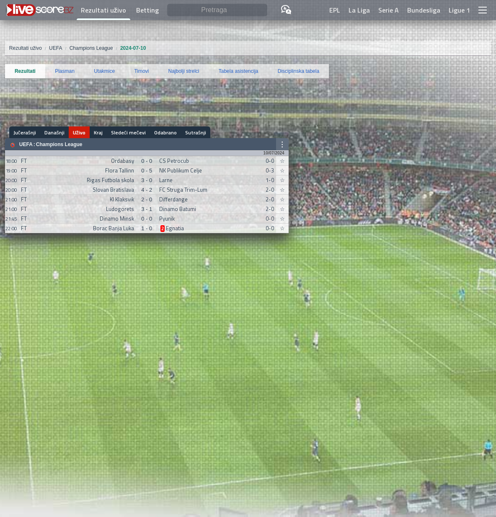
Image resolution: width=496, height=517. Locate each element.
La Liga (359, 10)
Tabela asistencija (238, 71)
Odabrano (165, 132)
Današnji (54, 132)
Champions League (59, 144)
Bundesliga (423, 10)
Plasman (65, 71)
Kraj (98, 132)
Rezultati (25, 71)
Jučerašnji (24, 132)
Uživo (79, 132)
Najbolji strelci (183, 71)
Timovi (141, 71)
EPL (334, 10)
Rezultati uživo (103, 10)
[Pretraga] (217, 10)
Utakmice (104, 71)
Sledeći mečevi (128, 132)
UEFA (26, 144)
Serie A (388, 10)
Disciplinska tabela (298, 71)
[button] (482, 10)
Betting (147, 10)
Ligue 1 (459, 10)
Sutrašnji (195, 132)
